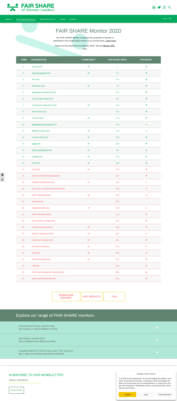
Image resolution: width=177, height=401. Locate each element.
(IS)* (42, 201)
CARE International (40, 150)
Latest (63, 19)
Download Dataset (66, 296)
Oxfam (34, 144)
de (170, 19)
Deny (146, 394)
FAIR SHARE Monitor (25, 19)
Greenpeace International (42, 124)
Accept (127, 394)
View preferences (164, 394)
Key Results (91, 296)
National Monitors (37, 340)
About (8, 19)
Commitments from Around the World (46, 352)
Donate (72, 19)
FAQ (114, 296)
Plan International (39, 73)
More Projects (47, 19)
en (165, 19)
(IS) (37, 79)
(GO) (40, 67)
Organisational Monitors (38, 327)
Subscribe (16, 390)
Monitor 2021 (109, 46)
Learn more (110, 41)
